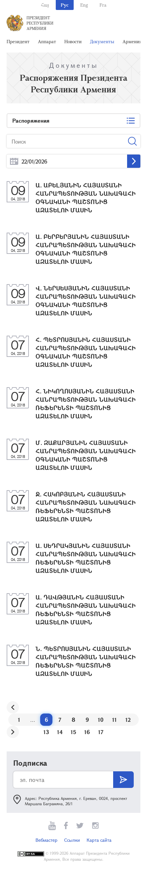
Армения (132, 41)
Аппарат (47, 41)
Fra (103, 5)
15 (73, 731)
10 (101, 719)
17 (101, 731)
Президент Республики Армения (40, 23)
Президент (18, 41)
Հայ (45, 5)
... (14, 161)
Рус (65, 5)
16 (87, 731)
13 (46, 731)
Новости (73, 41)
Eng (84, 5)
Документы (102, 41)
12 (128, 719)
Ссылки (72, 840)
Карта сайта (99, 840)
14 (60, 731)
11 (114, 719)
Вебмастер (46, 840)
